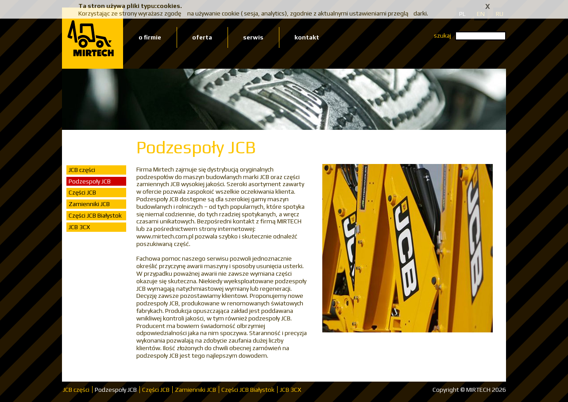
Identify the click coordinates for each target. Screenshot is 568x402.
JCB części (82, 169)
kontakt (306, 37)
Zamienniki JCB (89, 203)
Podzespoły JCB (90, 181)
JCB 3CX (79, 226)
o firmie (150, 37)
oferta (202, 37)
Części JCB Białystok (95, 215)
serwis (253, 37)
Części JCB (82, 192)
